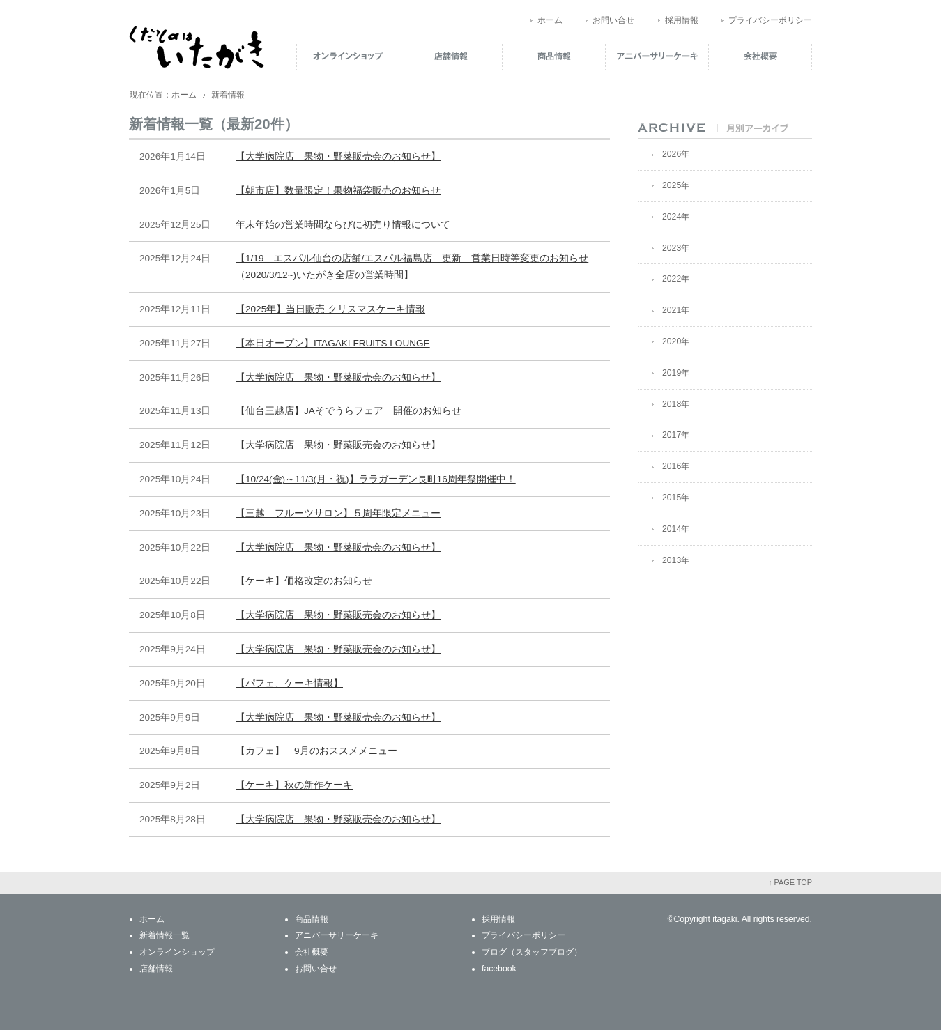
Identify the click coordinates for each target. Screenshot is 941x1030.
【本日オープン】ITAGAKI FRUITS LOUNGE (333, 343)
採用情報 (681, 20)
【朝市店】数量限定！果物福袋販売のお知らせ (338, 190)
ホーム (550, 20)
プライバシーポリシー (770, 20)
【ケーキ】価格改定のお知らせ (304, 581)
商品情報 (554, 56)
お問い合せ (613, 20)
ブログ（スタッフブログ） (532, 952)
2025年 (675, 185)
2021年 (675, 310)
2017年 (675, 435)
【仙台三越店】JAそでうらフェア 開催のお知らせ (348, 411)
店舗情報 (451, 56)
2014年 (675, 529)
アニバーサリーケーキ (657, 56)
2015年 (675, 497)
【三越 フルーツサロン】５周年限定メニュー (338, 513)
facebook (499, 969)
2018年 (675, 404)
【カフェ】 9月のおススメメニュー (316, 751)
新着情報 (228, 95)
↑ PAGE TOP (790, 882)
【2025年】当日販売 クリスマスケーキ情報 (330, 309)
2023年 (675, 248)
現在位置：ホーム (163, 95)
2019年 (675, 373)
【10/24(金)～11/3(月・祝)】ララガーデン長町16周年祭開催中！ (376, 479)
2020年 (675, 341)
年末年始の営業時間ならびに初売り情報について (343, 225)
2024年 (675, 217)
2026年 (675, 154)
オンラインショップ (347, 56)
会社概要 (760, 56)
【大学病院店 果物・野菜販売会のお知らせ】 (338, 156)
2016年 (675, 466)
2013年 (675, 560)
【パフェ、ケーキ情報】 (289, 683)
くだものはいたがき (196, 47)
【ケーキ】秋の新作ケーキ (294, 785)
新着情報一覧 (164, 935)
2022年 (675, 279)
